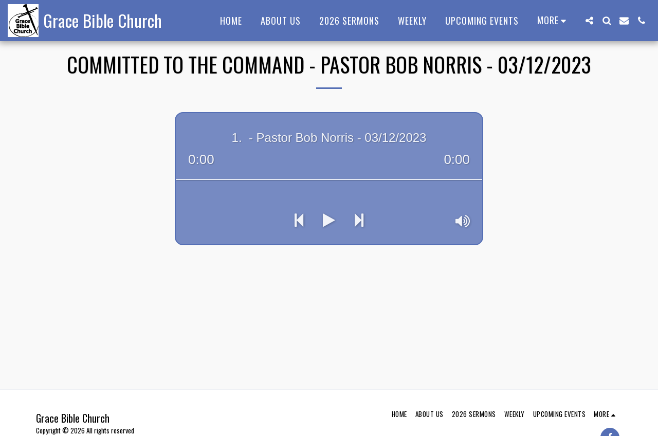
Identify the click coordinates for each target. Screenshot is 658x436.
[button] (589, 20)
